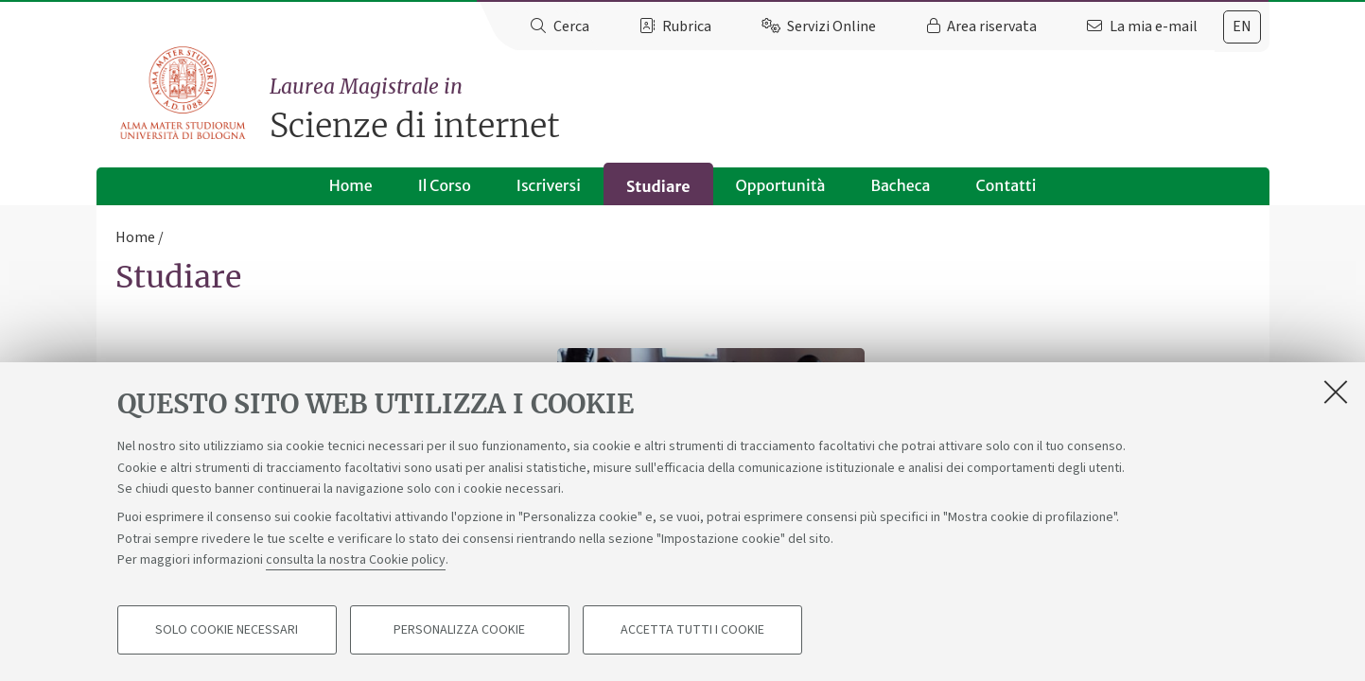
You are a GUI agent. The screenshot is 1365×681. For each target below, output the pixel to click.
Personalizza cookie (459, 629)
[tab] (1242, 27)
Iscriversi (548, 185)
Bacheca (900, 185)
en (1242, 26)
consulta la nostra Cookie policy (356, 559)
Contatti (1005, 185)
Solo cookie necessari (226, 629)
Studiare (658, 186)
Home (351, 185)
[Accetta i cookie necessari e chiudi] (1336, 391)
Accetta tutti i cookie (692, 629)
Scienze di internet (769, 109)
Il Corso (444, 185)
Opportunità (781, 185)
